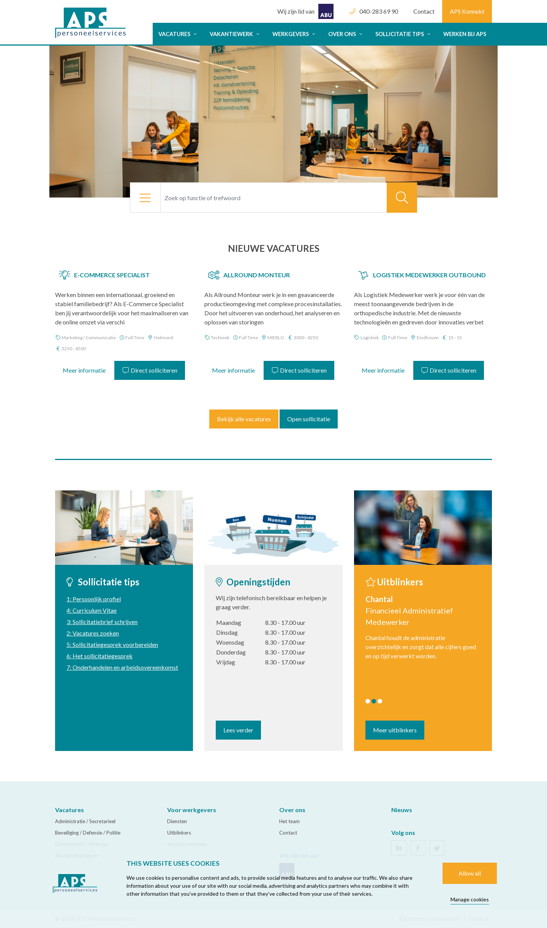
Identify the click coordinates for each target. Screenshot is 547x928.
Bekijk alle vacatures (244, 418)
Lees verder (238, 730)
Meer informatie (84, 370)
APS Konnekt (467, 11)
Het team (289, 821)
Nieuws (401, 809)
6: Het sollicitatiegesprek (99, 655)
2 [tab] (374, 701)
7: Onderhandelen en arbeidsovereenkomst (122, 667)
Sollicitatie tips (403, 34)
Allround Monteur (256, 274)
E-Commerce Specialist (112, 274)
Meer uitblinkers (395, 730)
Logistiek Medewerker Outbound (429, 274)
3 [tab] (380, 701)
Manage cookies (470, 899)
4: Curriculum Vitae (91, 610)
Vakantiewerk (235, 34)
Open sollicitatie (308, 418)
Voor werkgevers (191, 809)
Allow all (469, 873)
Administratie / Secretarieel (85, 821)
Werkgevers (294, 34)
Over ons (346, 34)
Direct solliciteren (149, 370)
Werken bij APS (464, 34)
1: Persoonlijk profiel (93, 598)
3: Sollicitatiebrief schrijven (102, 621)
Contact (424, 11)
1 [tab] (367, 701)
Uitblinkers (179, 833)
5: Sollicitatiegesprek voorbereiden (112, 644)
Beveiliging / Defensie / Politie (87, 833)
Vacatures (178, 34)
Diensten (177, 821)
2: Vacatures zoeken (92, 633)
